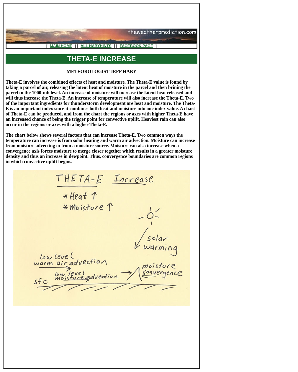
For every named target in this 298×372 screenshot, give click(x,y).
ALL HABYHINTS (96, 46)
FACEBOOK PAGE (136, 46)
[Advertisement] (101, 14)
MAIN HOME (61, 46)
